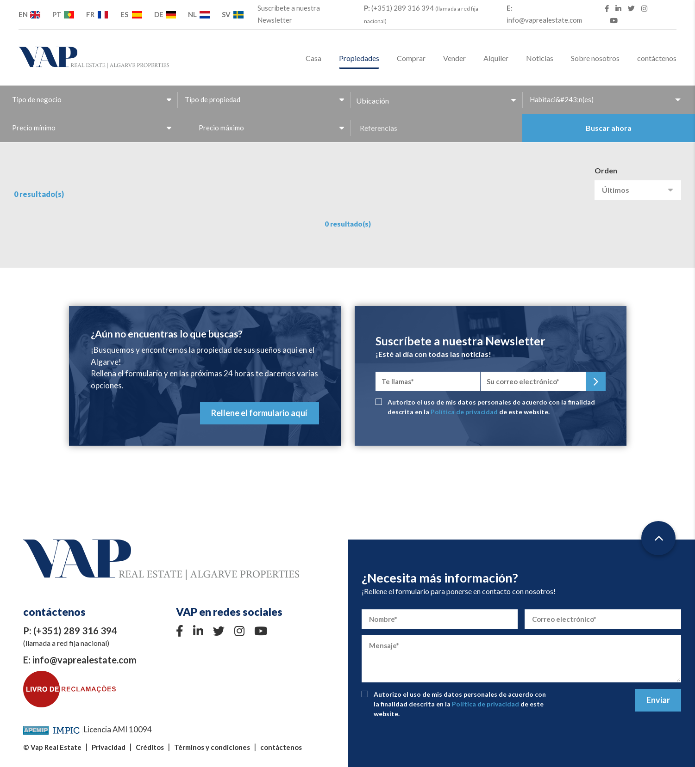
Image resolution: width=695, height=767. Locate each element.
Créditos (150, 747)
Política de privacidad (464, 412)
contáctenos (656, 58)
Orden (606, 170)
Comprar (411, 58)
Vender (454, 58)
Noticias (539, 58)
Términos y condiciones (212, 747)
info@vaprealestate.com (544, 14)
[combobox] (91, 100)
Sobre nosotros (595, 58)
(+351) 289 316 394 (421, 14)
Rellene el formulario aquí (259, 413)
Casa (313, 58)
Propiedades (359, 58)
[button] (436, 100)
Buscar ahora (609, 127)
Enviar (658, 700)
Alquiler (495, 58)
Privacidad (108, 747)
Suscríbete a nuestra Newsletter (288, 14)
